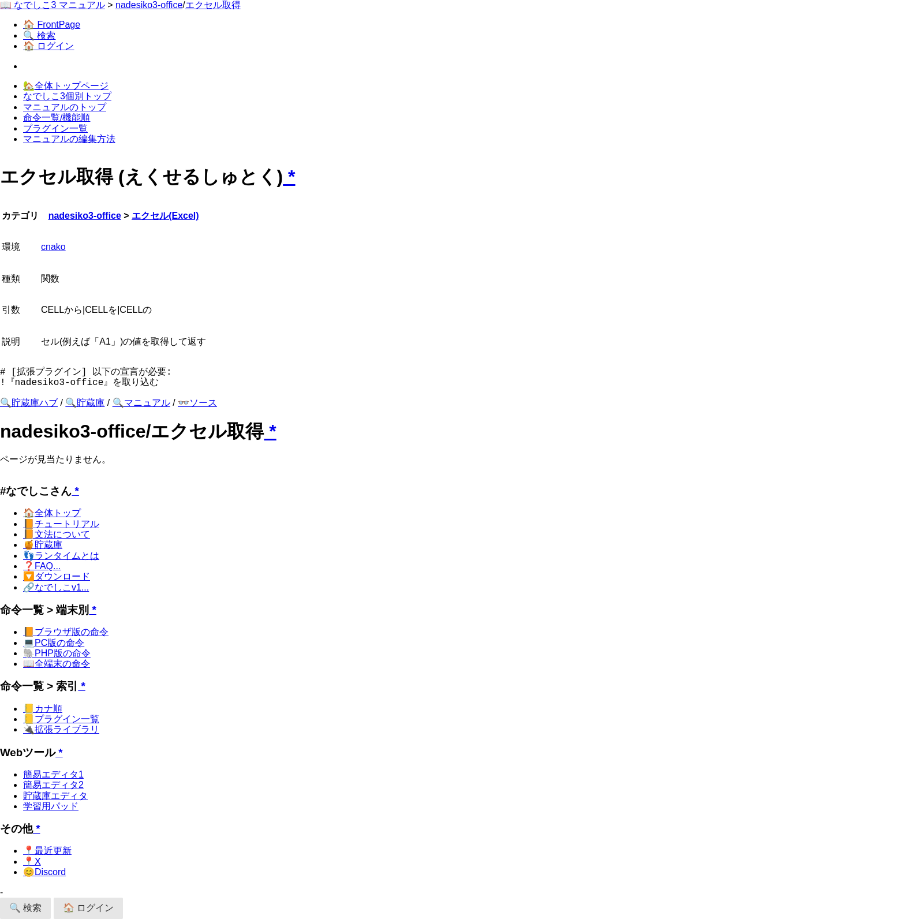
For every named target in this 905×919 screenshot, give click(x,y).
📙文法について (56, 534)
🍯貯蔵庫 (42, 545)
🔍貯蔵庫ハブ (29, 403)
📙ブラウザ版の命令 (66, 632)
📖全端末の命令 (56, 663)
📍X (32, 861)
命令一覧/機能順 (56, 117)
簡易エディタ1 (53, 774)
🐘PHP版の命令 (57, 653)
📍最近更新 (47, 851)
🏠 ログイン (48, 46)
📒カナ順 (42, 708)
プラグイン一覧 (55, 128)
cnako (53, 247)
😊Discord (44, 872)
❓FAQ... (42, 566)
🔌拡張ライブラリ (61, 729)
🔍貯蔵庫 (84, 403)
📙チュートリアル (61, 524)
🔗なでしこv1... (56, 587)
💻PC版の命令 (53, 643)
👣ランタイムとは (61, 556)
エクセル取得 (213, 5)
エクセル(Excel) (165, 216)
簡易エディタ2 (53, 785)
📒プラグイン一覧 (61, 719)
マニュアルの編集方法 (69, 139)
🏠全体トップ (52, 513)
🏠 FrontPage (51, 24)
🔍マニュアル (141, 403)
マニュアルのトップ (64, 107)
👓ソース (197, 403)
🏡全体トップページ (66, 86)
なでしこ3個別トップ (67, 96)
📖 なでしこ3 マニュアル (52, 5)
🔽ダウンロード (56, 576)
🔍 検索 (39, 35)
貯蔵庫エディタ (55, 796)
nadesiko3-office (148, 5)
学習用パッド (50, 806)
